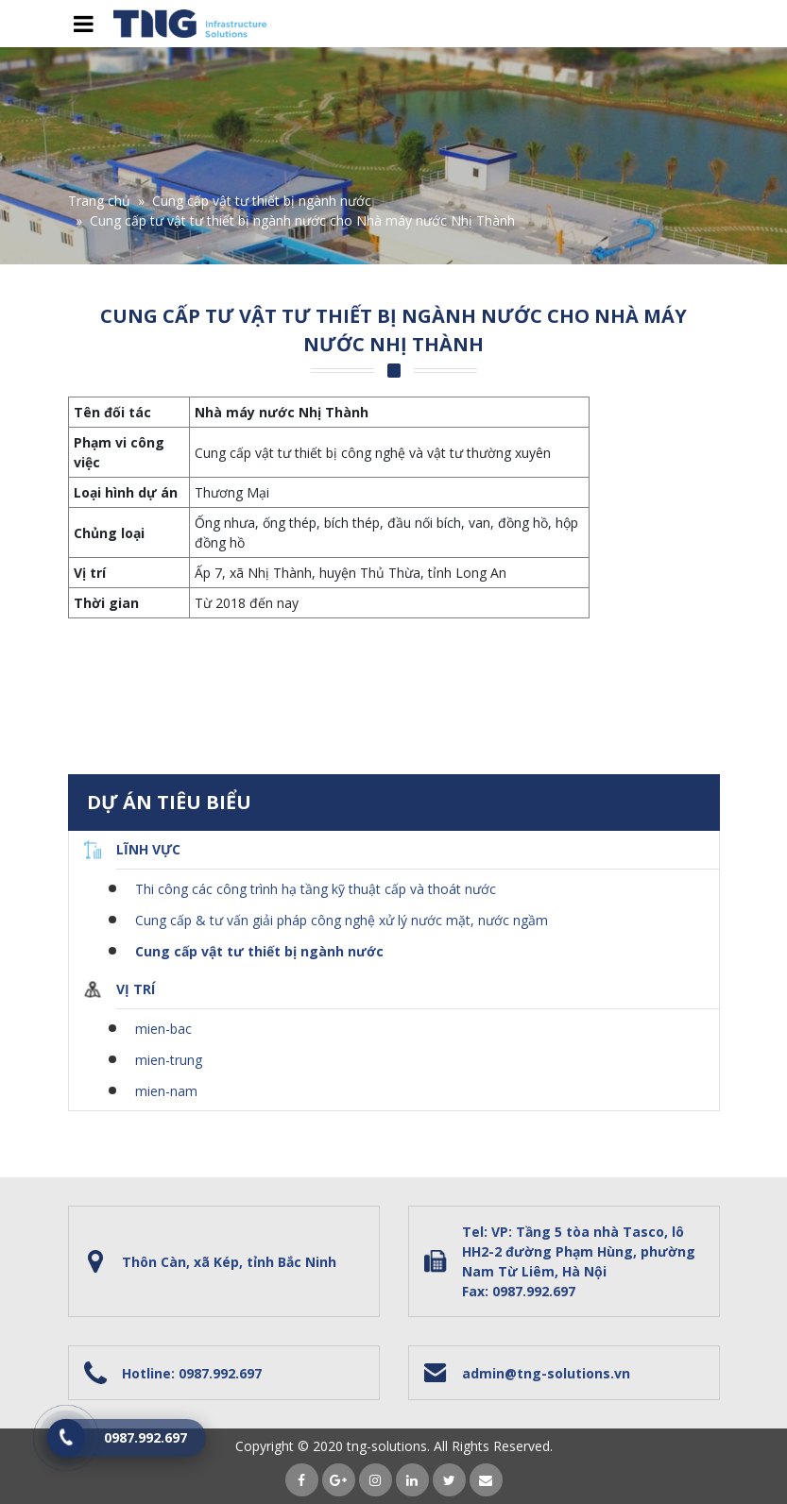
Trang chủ (99, 201)
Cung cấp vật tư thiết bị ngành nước (261, 201)
